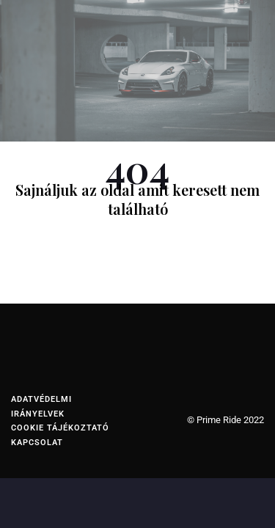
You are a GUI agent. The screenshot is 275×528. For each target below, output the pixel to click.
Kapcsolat (37, 442)
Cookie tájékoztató (60, 428)
